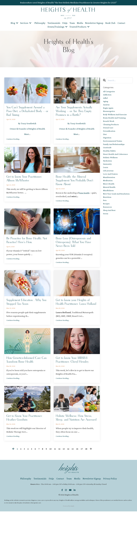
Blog (14, 23)
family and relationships (114, 149)
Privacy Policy (110, 510)
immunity (107, 170)
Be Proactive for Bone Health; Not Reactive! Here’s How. (27, 253)
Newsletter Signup (94, 23)
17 (82, 480)
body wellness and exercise (116, 116)
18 (87, 480)
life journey (108, 178)
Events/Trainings (57, 26)
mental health (109, 196)
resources (107, 217)
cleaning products (111, 127)
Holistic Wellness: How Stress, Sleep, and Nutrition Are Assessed (75, 446)
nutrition (107, 206)
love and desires (111, 181)
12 (59, 480)
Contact (121, 23)
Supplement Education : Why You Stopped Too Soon (27, 315)
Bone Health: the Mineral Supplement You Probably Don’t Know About (74, 188)
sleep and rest (110, 221)
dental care (108, 131)
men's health (109, 192)
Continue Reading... (13, 146)
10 (50, 480)
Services (25, 23)
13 (64, 480)
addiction (107, 95)
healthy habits (110, 156)
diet (105, 138)
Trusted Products (79, 26)
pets (105, 210)
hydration (107, 167)
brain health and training (115, 120)
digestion (107, 142)
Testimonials (54, 23)
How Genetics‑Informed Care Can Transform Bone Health (25, 382)
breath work (109, 124)
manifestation (109, 185)
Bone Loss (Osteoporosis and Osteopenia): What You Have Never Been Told (76, 253)
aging (106, 102)
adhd (105, 98)
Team (72, 23)
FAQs (64, 23)
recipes (106, 214)
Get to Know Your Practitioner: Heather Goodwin (21, 446)
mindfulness (109, 199)
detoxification (109, 134)
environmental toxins (113, 145)
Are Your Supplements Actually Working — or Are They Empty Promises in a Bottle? (75, 115)
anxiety (106, 106)
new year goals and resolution (117, 203)
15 (73, 480)
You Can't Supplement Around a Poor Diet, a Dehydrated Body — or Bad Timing (26, 115)
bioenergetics (109, 113)
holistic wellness (111, 163)
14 (69, 480)
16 (78, 480)
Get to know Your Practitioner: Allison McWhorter (20, 188)
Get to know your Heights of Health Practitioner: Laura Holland (76, 317)
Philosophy (39, 23)
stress (106, 224)
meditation (108, 188)
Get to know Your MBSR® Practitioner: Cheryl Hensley (76, 379)
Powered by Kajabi (68, 537)
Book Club (110, 23)
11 (55, 480)
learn (105, 174)
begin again (108, 109)
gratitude (107, 152)
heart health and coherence (116, 160)
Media (80, 23)
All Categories (109, 91)
